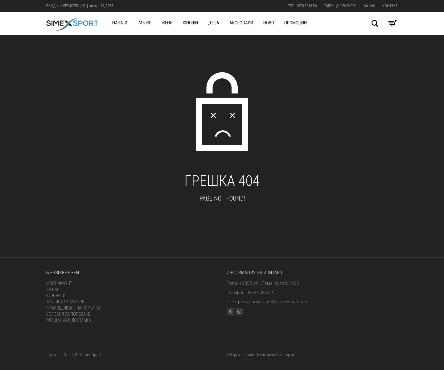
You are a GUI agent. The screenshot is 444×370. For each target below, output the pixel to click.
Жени (167, 23)
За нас (369, 6)
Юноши (190, 23)
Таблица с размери (340, 6)
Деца (213, 23)
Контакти (55, 295)
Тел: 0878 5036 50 (302, 6)
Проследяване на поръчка (73, 308)
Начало (120, 23)
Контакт (390, 6)
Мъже (145, 23)
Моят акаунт (59, 283)
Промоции (295, 23)
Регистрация (74, 6)
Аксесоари (241, 23)
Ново (268, 23)
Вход (51, 6)
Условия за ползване (68, 314)
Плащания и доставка (68, 320)
